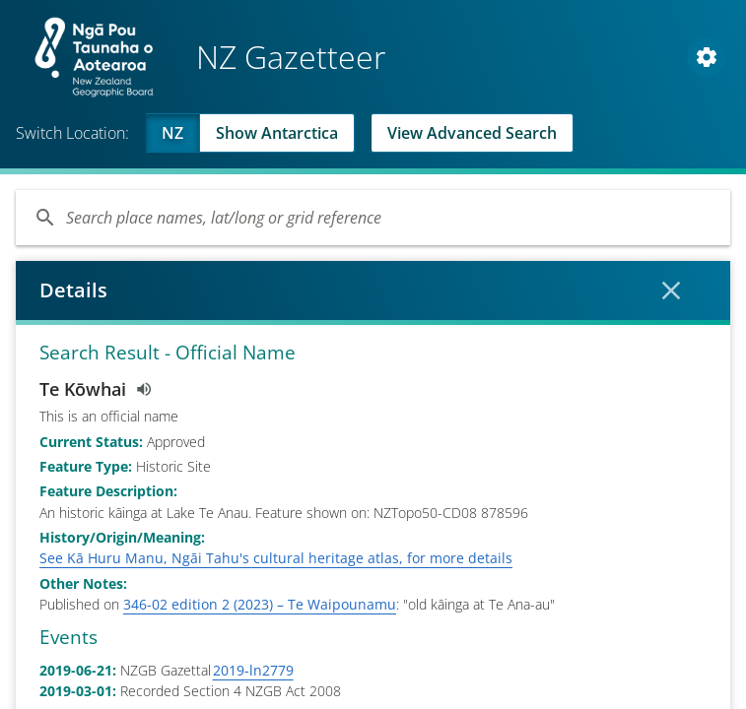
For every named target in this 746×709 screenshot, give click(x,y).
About (43, 557)
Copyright (489, 557)
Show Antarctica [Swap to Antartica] (277, 133)
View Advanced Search (472, 133)
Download (382, 557)
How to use (266, 557)
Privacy (183, 557)
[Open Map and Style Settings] (706, 57)
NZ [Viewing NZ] (172, 133)
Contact (112, 557)
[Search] (373, 217)
